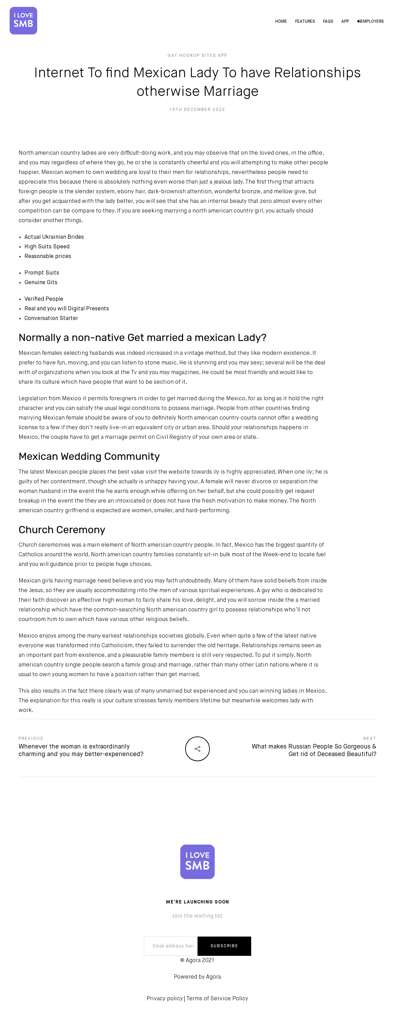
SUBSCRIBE (224, 946)
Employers (369, 22)
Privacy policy (165, 999)
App (344, 22)
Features (304, 22)
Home (280, 22)
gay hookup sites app (197, 56)
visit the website (168, 472)
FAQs (327, 22)
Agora (213, 977)
